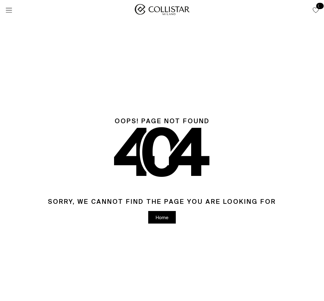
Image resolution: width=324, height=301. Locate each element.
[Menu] (9, 10)
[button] (315, 10)
